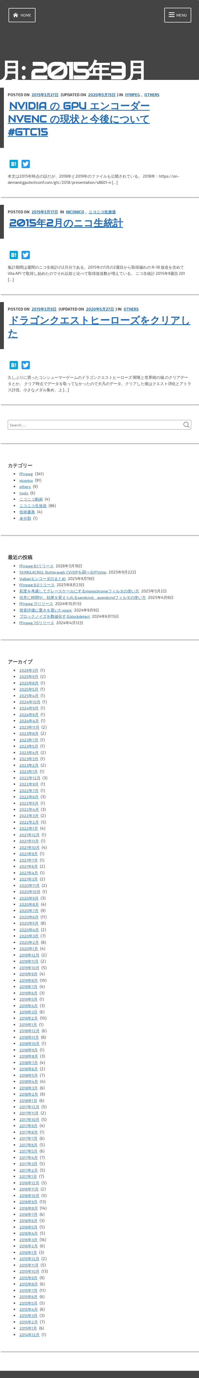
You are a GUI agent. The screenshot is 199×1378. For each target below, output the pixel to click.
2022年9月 (29, 780)
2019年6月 (28, 984)
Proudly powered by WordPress (37, 1367)
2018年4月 (28, 1071)
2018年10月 (29, 1034)
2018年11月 (29, 1028)
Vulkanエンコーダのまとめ (42, 577)
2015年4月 (28, 1295)
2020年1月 (28, 941)
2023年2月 (29, 761)
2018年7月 (28, 1053)
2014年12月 (29, 1319)
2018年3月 (28, 1077)
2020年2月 (29, 935)
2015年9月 (28, 1264)
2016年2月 (28, 1233)
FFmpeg (133, 95)
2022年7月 (29, 786)
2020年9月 (29, 891)
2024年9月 (29, 705)
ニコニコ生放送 (102, 212)
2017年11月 (29, 1102)
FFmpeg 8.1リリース (37, 565)
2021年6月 (28, 860)
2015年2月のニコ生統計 (72, 223)
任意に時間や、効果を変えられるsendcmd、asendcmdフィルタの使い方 (82, 596)
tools (24, 492)
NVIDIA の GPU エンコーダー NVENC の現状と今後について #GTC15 (87, 119)
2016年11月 (29, 1177)
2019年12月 (29, 947)
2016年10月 (29, 1183)
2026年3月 (28, 668)
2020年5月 (29, 916)
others (153, 95)
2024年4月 (29, 718)
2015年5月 (28, 1288)
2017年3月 (28, 1152)
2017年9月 (28, 1115)
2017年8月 (28, 1121)
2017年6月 (28, 1133)
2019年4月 (28, 997)
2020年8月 (29, 897)
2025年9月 (29, 674)
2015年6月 (28, 1282)
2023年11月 (29, 724)
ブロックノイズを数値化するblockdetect (54, 614)
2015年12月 (29, 1245)
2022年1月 (28, 823)
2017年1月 (28, 1164)
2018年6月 (28, 1059)
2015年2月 (28, 1307)
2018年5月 (28, 1065)
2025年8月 (29, 680)
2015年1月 (28, 1313)
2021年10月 (29, 842)
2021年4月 (28, 866)
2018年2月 (28, 1084)
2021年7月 (28, 854)
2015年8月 (28, 1270)
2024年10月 (29, 699)
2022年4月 (29, 804)
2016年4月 (28, 1220)
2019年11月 (29, 953)
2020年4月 (29, 922)
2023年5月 (29, 742)
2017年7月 (28, 1127)
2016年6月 (28, 1208)
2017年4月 (28, 1146)
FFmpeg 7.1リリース (36, 602)
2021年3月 (28, 873)
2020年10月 (29, 885)
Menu (177, 15)
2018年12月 (29, 1022)
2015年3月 (28, 1301)
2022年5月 (29, 798)
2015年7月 (28, 1276)
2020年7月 (29, 904)
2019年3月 (28, 1003)
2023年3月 (28, 755)
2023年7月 (28, 736)
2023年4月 (29, 749)
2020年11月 (29, 879)
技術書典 (27, 511)
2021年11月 (29, 835)
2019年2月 (28, 1009)
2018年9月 (28, 1040)
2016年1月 (28, 1239)
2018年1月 (28, 1090)
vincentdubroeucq (123, 1367)
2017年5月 (28, 1140)
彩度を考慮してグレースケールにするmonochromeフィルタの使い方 (79, 590)
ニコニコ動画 (31, 498)
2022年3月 (29, 811)
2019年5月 (28, 991)
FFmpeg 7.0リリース (37, 621)
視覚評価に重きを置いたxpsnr (45, 608)
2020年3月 (29, 929)
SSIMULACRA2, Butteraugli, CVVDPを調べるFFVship (64, 571)
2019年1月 (28, 1015)
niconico (75, 212)
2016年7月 (28, 1202)
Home (21, 15)
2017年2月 (28, 1158)
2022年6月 (29, 792)
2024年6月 (29, 711)
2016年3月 (28, 1226)
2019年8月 (28, 972)
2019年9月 (28, 966)
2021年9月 (28, 848)
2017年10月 (29, 1108)
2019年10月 (29, 960)
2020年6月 (29, 910)
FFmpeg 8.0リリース (37, 583)
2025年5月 (29, 686)
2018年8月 (28, 1046)
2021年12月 (29, 829)
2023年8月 (29, 730)
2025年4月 (29, 693)
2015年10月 (29, 1257)
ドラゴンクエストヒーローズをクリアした (97, 326)
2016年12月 (29, 1171)
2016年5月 (28, 1214)
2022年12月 (29, 773)
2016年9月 (28, 1189)
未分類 (25, 517)
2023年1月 (28, 767)
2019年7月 (28, 978)
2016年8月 (28, 1195)
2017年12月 (29, 1096)
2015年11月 (29, 1251)
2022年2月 (29, 817)
